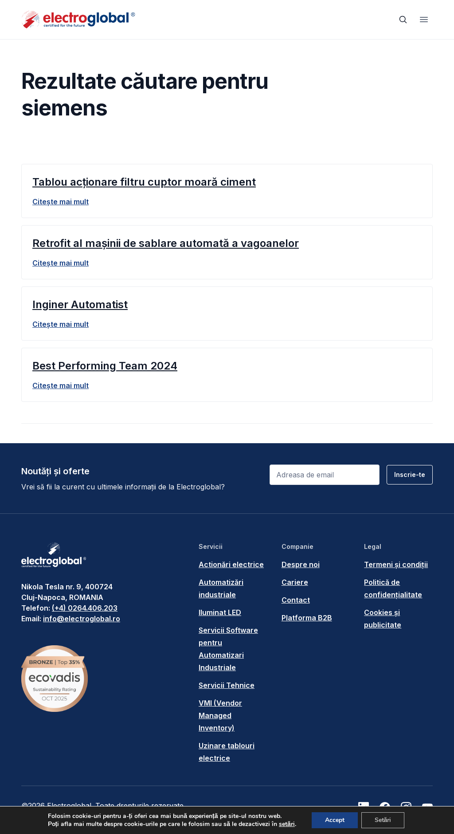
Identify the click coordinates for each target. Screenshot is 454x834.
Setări (383, 820)
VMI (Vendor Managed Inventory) (220, 715)
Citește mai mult (60, 201)
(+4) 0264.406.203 (84, 608)
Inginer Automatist (80, 304)
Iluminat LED (220, 612)
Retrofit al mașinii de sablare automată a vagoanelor (165, 243)
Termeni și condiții (396, 564)
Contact (296, 600)
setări (287, 824)
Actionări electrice (231, 564)
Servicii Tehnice (226, 685)
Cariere (295, 582)
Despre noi (301, 564)
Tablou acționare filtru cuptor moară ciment (144, 181)
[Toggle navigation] (424, 19)
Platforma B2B (307, 617)
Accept (334, 820)
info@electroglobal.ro (81, 618)
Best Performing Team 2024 (104, 365)
